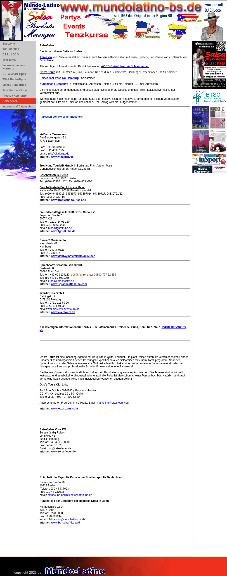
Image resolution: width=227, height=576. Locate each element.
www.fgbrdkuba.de (63, 231)
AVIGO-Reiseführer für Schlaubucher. (125, 66)
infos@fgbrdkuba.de (59, 228)
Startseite (8, 43)
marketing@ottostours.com (113, 402)
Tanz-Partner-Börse (14, 90)
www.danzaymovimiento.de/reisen (73, 256)
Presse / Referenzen (15, 95)
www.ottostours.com (64, 408)
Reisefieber (9, 101)
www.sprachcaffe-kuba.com (69, 284)
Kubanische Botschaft (54, 84)
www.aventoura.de (63, 312)
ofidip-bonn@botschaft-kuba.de (66, 519)
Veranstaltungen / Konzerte (13, 67)
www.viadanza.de (62, 156)
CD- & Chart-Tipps (14, 74)
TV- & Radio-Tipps (14, 79)
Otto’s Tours (47, 72)
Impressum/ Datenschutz (18, 106)
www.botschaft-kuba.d (65, 522)
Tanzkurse (9, 60)
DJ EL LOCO (10, 54)
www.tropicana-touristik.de (68, 200)
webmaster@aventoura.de (63, 309)
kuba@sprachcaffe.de (60, 281)
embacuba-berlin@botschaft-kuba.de (69, 495)
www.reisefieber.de (63, 451)
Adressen (46, 57)
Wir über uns (10, 49)
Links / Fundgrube (14, 84)
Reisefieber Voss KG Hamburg (59, 78)
